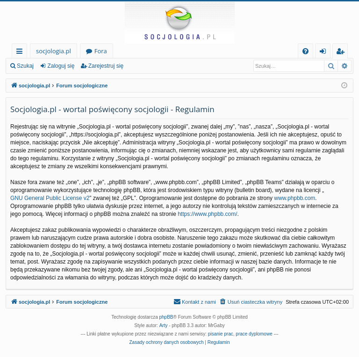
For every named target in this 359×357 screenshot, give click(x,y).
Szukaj (25, 66)
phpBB (166, 317)
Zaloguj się (60, 66)
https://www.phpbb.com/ (207, 214)
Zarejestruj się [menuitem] (342, 52)
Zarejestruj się (105, 66)
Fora (100, 51)
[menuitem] (305, 51)
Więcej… (21, 52)
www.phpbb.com (294, 198)
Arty (163, 325)
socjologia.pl (53, 51)
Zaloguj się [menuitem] (324, 52)
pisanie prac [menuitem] (220, 333)
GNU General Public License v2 (49, 198)
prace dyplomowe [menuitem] (254, 333)
